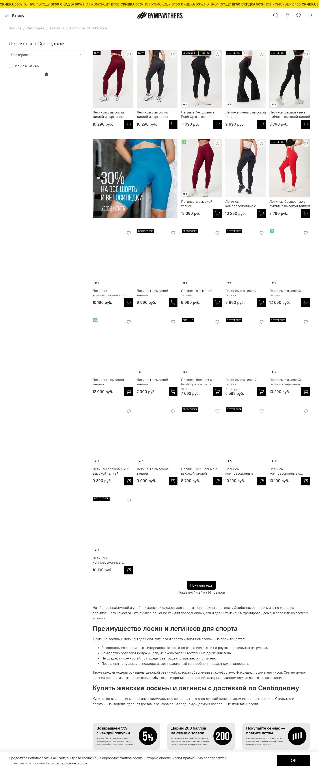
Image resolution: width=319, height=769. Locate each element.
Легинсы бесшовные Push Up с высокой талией (198, 114)
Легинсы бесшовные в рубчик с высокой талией (289, 114)
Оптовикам (72, 684)
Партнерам (72, 691)
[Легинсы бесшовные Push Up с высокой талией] (217, 124)
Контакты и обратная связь (117, 699)
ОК (294, 760)
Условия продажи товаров (27, 706)
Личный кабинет (20, 684)
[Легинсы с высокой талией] (128, 213)
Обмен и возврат (21, 721)
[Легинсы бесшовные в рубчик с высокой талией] (305, 124)
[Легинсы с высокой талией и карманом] (128, 124)
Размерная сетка (21, 691)
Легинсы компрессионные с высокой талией (240, 203)
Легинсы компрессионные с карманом (152, 203)
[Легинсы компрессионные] (173, 481)
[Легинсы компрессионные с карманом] (173, 213)
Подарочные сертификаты (28, 699)
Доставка (15, 728)
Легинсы (57, 28)
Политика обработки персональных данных (129, 691)
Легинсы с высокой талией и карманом (108, 114)
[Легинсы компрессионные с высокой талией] (261, 213)
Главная (15, 28)
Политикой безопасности (66, 763)
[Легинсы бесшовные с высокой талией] (261, 391)
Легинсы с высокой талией (108, 203)
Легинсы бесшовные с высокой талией (243, 381)
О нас (102, 684)
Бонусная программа (24, 736)
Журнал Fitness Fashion (115, 706)
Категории (35, 28)
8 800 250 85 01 (260, 701)
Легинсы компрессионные (151, 471)
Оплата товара (19, 713)
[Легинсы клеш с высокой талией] (261, 124)
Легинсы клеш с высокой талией (245, 114)
